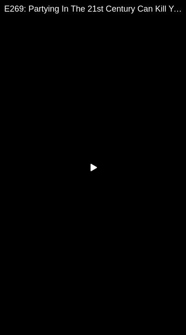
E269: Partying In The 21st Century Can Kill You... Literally (95, 8)
